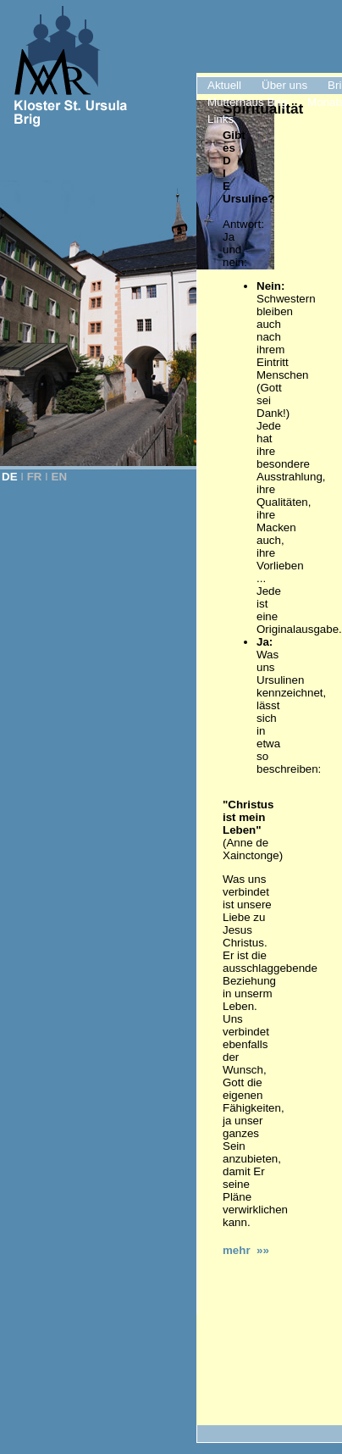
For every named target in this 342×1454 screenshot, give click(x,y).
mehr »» (246, 1250)
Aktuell (224, 85)
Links (220, 119)
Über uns (284, 85)
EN (60, 476)
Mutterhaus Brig (247, 102)
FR (34, 476)
